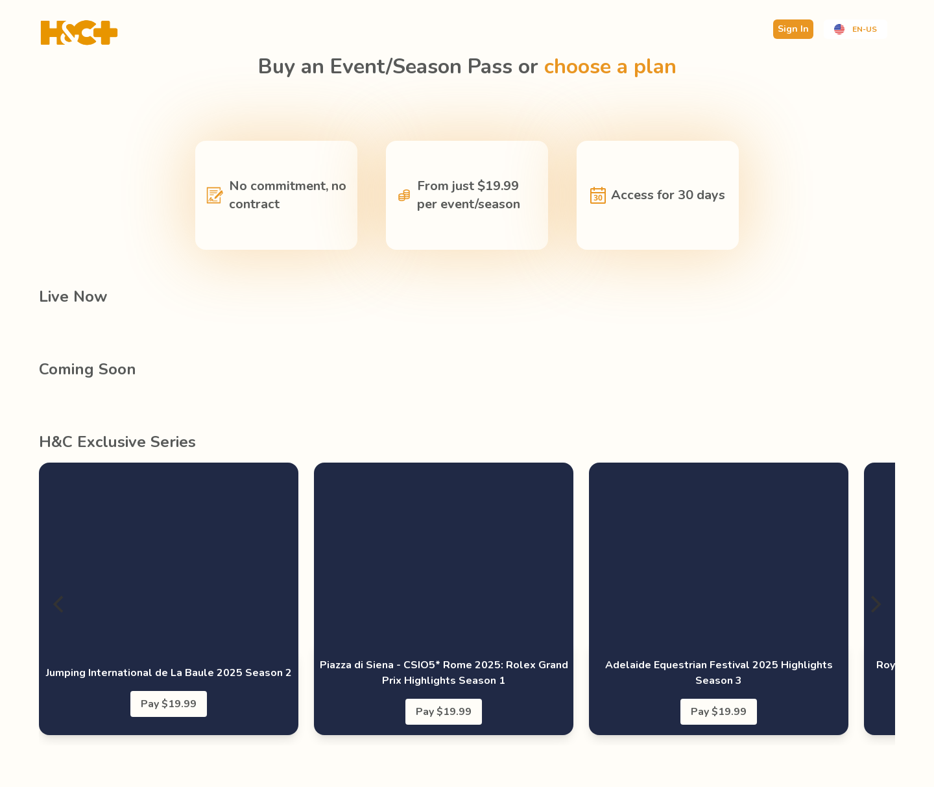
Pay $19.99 (169, 704)
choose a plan (610, 66)
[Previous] (59, 604)
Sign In (793, 29)
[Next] (874, 604)
